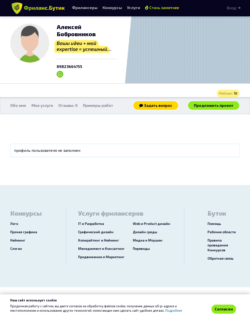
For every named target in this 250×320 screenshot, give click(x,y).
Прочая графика (23, 232)
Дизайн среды (145, 232)
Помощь (214, 223)
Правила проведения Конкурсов (218, 245)
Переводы (141, 248)
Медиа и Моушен (147, 240)
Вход (231, 7)
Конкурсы (112, 7)
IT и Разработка (91, 223)
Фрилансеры (85, 7)
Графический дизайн (96, 232)
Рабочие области (222, 232)
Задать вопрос (155, 105)
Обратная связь (221, 258)
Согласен (224, 309)
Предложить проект (213, 105)
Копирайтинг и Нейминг (98, 240)
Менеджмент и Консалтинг (101, 248)
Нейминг (17, 240)
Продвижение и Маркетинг (101, 257)
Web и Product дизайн (151, 223)
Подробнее (173, 310)
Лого (14, 223)
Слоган (16, 248)
